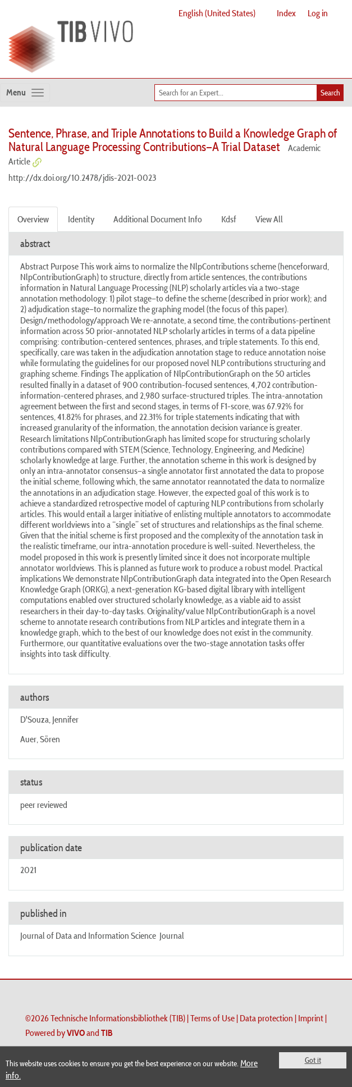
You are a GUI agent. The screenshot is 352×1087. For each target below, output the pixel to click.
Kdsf (228, 219)
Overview (33, 219)
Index (286, 13)
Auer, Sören (40, 739)
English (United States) (217, 13)
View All (269, 219)
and (90, 1032)
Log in (318, 13)
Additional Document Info (157, 219)
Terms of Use (212, 1018)
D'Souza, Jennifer (49, 719)
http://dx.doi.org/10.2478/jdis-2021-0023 (82, 177)
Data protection (266, 1018)
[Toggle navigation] (25, 92)
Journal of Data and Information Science (88, 935)
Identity (81, 219)
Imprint (310, 1018)
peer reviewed (43, 804)
